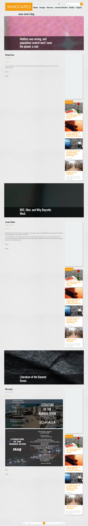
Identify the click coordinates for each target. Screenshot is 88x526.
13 (54, 523)
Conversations (61, 7)
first (25, 523)
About (34, 4)
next (60, 523)
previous (29, 523)
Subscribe (55, 4)
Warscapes (9, 389)
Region (79, 7)
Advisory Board (39, 4)
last (63, 523)
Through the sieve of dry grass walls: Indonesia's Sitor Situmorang (73, 153)
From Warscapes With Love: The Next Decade (73, 116)
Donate (44, 4)
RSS (59, 4)
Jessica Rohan (10, 222)
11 (49, 523)
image (42, 7)
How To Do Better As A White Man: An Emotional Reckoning (73, 134)
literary (49, 7)
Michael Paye (9, 55)
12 (51, 523)
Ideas (35, 7)
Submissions (49, 4)
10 (46, 523)
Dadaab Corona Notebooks (71, 173)
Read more (7, 61)
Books (72, 7)
